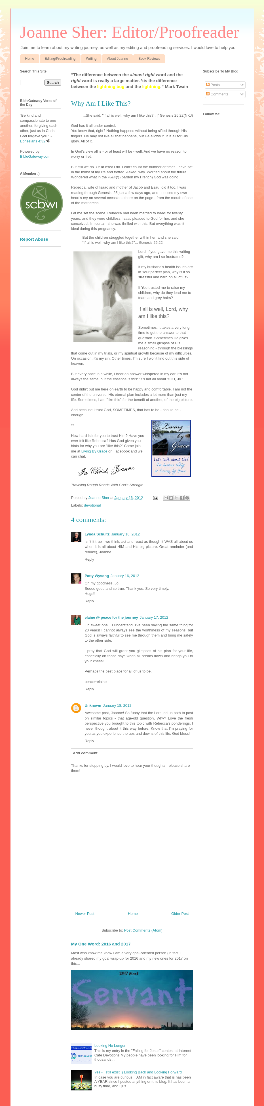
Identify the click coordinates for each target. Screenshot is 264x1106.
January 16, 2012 (125, 534)
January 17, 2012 (154, 617)
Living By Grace (93, 451)
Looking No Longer (110, 1045)
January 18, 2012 (117, 705)
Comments (217, 94)
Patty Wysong (97, 576)
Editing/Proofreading (60, 59)
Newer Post (84, 913)
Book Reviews (149, 59)
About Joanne (117, 59)
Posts (213, 85)
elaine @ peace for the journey (111, 617)
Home (29, 59)
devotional (92, 505)
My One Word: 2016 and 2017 (101, 943)
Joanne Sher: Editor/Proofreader (129, 32)
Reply (89, 559)
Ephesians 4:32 (33, 141)
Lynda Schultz (97, 534)
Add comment (85, 753)
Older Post (180, 913)
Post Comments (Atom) (143, 930)
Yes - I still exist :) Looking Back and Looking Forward (138, 1072)
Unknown (93, 705)
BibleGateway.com (35, 156)
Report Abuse (34, 239)
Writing (91, 59)
